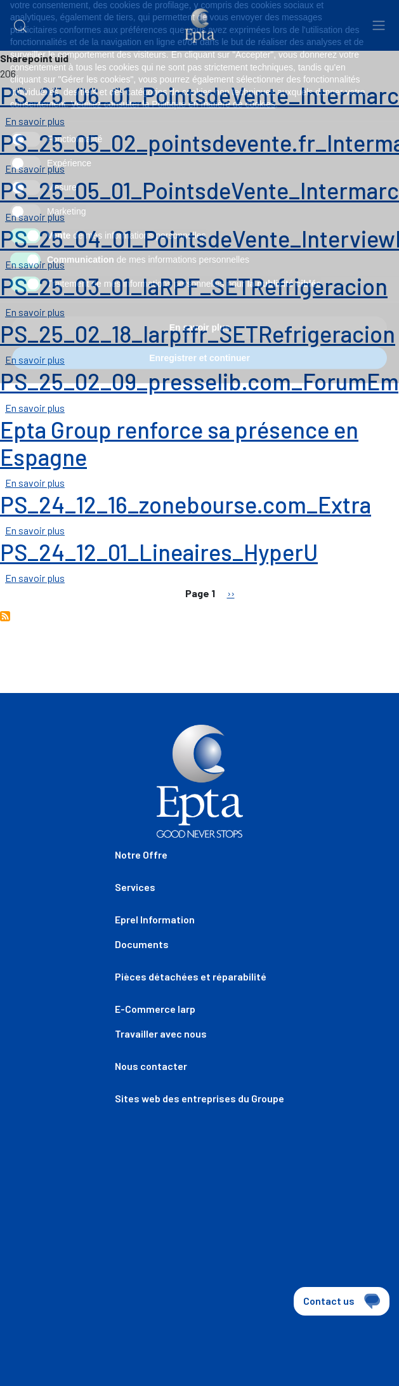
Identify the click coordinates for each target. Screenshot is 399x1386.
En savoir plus (35, 121)
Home (24, 89)
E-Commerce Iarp (155, 1009)
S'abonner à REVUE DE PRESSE (5, 616)
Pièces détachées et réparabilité (190, 976)
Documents (142, 944)
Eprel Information (155, 919)
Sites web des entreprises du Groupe (199, 1098)
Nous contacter (151, 1066)
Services (135, 887)
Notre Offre (141, 854)
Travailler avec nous (161, 1033)
